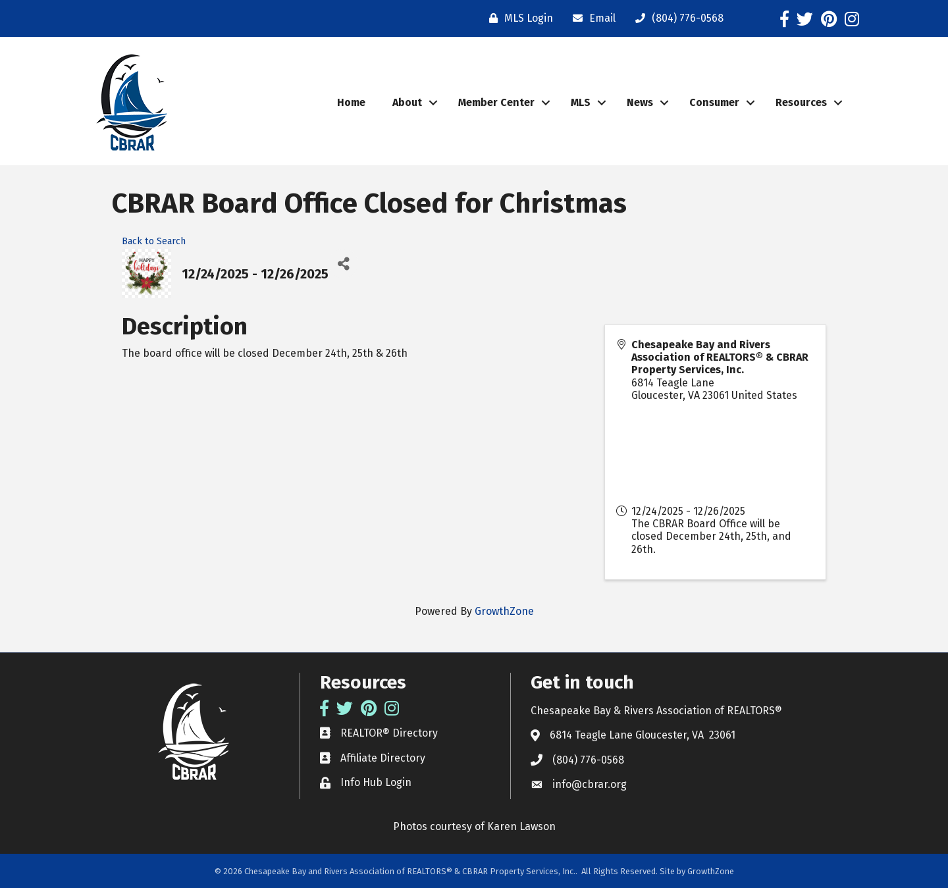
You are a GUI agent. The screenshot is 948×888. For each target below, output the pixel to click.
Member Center (496, 102)
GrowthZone (504, 611)
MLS (581, 102)
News (640, 102)
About (407, 102)
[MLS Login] (518, 18)
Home (351, 102)
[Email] (591, 18)
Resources (801, 102)
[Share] (343, 263)
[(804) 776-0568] (676, 18)
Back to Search (154, 241)
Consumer (714, 102)
